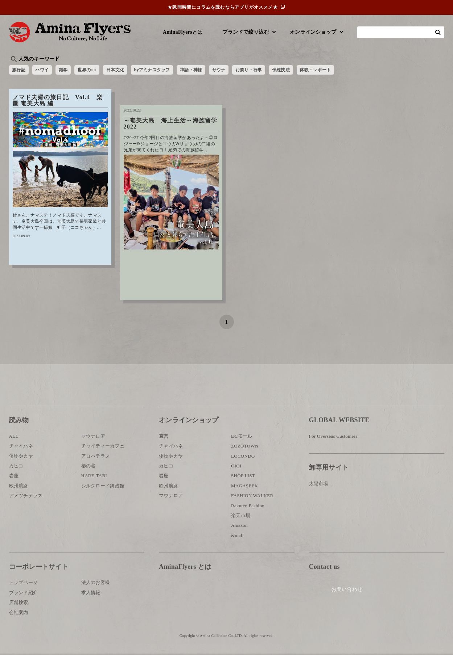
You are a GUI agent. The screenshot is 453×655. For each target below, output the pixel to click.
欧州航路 (18, 487)
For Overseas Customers (333, 437)
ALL (13, 437)
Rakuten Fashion (247, 506)
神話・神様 (217, 71)
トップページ (23, 584)
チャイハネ (21, 447)
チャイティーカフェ (103, 447)
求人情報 (90, 594)
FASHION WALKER (252, 497)
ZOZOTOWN (245, 447)
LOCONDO (243, 457)
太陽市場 (318, 484)
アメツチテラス (26, 497)
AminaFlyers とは (185, 568)
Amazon (239, 526)
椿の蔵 (88, 467)
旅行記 (20, 71)
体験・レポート (359, 71)
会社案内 (18, 613)
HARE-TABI (94, 477)
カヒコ (16, 467)
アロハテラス (95, 457)
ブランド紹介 (23, 594)
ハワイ (46, 71)
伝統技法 (319, 71)
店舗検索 (18, 603)
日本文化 (129, 71)
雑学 (70, 71)
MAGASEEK (244, 487)
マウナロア (93, 437)
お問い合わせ (352, 592)
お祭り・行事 (282, 71)
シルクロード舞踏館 (103, 487)
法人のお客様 (95, 584)
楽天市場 (240, 517)
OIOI (236, 467)
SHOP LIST (243, 477)
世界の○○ (97, 71)
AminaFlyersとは (182, 32)
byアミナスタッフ (172, 71)
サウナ (248, 71)
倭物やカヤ (21, 457)
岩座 (14, 477)
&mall (237, 536)
